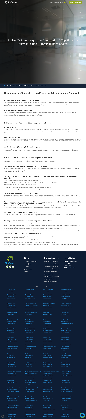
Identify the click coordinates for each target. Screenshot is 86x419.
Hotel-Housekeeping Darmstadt (47, 366)
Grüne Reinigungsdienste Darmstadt (66, 355)
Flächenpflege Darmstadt (64, 328)
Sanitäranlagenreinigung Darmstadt (30, 412)
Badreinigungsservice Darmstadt (29, 296)
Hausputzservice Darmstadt (11, 364)
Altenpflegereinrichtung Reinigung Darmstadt (67, 289)
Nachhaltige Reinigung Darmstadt (47, 389)
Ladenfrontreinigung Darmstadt (65, 384)
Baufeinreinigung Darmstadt (47, 298)
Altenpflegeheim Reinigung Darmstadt (48, 289)
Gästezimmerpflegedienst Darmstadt (12, 339)
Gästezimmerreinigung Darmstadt (29, 339)
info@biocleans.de (71, 267)
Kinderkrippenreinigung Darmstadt (11, 375)
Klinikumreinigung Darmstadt (47, 380)
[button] (2, 416)
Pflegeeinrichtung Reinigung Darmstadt (66, 396)
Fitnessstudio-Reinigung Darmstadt (47, 328)
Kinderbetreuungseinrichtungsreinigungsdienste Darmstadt (33, 371)
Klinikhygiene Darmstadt (64, 378)
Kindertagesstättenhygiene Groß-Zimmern (66, 375)
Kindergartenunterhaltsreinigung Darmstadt (31, 373)
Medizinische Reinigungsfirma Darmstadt (12, 389)
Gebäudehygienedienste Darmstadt (12, 341)
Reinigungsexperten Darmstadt (47, 405)
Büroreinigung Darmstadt (28, 314)
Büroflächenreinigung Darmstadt (29, 310)
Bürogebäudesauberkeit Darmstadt (12, 312)
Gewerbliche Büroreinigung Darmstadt (12, 348)
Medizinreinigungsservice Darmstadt (30, 389)
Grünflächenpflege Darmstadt (11, 357)
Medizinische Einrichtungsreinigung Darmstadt (13, 387)
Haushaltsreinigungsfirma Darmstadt (12, 362)
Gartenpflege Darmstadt (10, 337)
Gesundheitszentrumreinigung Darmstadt (30, 346)
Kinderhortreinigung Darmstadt (65, 373)
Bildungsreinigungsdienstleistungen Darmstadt (31, 305)
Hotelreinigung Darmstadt (64, 366)
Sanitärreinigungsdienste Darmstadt (30, 414)
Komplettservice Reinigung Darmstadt (12, 382)
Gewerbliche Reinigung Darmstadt (29, 348)
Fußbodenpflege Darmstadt (29, 332)
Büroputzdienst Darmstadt (10, 314)
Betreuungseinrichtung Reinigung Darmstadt (49, 303)
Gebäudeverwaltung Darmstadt (11, 344)
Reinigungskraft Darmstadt (46, 407)
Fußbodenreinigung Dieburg (65, 332)
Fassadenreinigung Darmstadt (47, 321)
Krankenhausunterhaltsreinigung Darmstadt (13, 384)
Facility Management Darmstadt (11, 321)
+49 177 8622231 (71, 268)
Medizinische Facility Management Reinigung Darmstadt (32, 387)
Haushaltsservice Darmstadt (47, 362)
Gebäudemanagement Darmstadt (47, 341)
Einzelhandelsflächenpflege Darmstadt (66, 316)
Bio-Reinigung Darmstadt (46, 305)
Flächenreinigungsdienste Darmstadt (30, 330)
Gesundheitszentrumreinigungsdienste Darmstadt (49, 346)
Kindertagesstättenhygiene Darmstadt (48, 375)
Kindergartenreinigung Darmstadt (11, 373)
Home (51, 2)
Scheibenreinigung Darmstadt (65, 416)
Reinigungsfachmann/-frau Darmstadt (12, 407)
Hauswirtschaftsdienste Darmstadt (65, 364)
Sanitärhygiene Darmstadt (46, 412)
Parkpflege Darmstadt (46, 396)
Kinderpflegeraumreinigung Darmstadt (30, 375)
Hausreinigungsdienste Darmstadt (47, 364)
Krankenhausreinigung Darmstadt (65, 382)
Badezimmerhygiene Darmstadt (47, 294)
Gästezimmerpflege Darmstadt (65, 337)
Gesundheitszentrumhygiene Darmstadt (12, 346)
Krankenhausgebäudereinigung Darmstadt (30, 382)
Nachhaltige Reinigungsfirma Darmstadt (66, 389)
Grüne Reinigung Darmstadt (47, 355)
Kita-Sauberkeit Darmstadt (10, 378)
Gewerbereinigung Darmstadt (65, 346)
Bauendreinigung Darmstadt (11, 298)
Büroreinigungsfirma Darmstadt (65, 314)
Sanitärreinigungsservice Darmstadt (48, 414)
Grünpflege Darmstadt (28, 357)
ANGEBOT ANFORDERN (75, 2)
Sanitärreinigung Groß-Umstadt (11, 414)
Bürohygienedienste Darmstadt (65, 312)
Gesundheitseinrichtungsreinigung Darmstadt (67, 344)
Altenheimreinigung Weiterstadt (29, 289)
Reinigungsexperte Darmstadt (29, 405)
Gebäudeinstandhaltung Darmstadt (29, 341)
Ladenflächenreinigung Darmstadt (47, 384)
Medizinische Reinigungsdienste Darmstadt (67, 387)
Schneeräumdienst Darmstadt (47, 418)
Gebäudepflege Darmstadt (64, 341)
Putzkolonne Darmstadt (46, 400)
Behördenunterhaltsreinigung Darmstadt (30, 303)
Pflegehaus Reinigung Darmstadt (11, 398)
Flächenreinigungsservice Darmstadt (66, 330)
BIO (65, 2)
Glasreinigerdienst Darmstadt (47, 350)
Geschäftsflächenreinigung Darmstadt (30, 344)
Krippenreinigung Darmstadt (29, 384)
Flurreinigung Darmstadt (10, 332)
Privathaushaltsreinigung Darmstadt (12, 400)
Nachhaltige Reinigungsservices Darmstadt (13, 391)
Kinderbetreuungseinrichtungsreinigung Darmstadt (14, 371)
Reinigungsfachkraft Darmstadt (65, 405)
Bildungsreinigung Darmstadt (11, 305)
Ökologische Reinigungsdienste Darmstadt (13, 396)
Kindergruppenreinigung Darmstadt (47, 373)
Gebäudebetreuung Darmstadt (47, 339)
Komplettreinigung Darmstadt (65, 380)
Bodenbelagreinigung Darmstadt (65, 305)
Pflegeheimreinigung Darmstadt (29, 398)
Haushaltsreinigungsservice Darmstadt (30, 362)
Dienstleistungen (57, 2)
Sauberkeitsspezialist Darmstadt (47, 416)
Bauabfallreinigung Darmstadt (47, 296)
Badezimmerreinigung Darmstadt (65, 294)
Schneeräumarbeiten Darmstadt (29, 418)
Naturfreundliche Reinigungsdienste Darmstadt (67, 391)
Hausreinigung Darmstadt (28, 364)
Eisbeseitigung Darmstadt (28, 319)
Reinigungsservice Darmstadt (29, 409)
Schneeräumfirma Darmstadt (65, 418)
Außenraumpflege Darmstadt (29, 294)
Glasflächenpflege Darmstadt (65, 348)
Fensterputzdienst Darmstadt (11, 323)
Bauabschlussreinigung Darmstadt (65, 296)
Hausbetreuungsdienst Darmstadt (47, 357)
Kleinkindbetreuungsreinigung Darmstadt (30, 378)
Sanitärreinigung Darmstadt (64, 412)
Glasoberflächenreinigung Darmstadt (30, 350)
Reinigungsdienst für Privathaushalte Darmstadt (13, 405)
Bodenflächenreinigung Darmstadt (47, 307)
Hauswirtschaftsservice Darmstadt (11, 366)
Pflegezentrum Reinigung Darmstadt (66, 398)
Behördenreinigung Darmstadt (11, 303)
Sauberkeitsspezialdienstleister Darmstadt (30, 416)
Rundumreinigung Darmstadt (11, 412)
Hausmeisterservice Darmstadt (65, 362)
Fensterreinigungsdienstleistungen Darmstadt (67, 323)
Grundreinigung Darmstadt (10, 353)
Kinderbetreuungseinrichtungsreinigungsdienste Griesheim (51, 371)
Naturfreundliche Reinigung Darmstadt (48, 391)
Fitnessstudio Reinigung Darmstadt (30, 328)
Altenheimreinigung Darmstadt (11, 289)
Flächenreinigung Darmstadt (11, 330)
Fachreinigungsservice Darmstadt (65, 319)
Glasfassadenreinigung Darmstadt (47, 348)
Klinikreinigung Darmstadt (10, 380)
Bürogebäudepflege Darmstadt (47, 310)
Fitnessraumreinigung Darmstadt (11, 328)
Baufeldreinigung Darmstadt (64, 298)
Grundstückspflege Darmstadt (29, 355)
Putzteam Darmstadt (63, 400)
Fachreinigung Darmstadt (46, 319)
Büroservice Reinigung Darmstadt (29, 316)
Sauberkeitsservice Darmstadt (65, 414)
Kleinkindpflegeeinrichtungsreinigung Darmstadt (49, 378)
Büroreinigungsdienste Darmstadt (47, 314)
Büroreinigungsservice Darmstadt (11, 316)
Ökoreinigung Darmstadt (28, 396)
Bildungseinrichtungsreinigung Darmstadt (66, 303)
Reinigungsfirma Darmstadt (28, 407)
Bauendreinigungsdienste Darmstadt (30, 298)
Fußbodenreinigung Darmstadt (47, 332)
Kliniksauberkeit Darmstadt (28, 380)
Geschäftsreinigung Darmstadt (47, 344)
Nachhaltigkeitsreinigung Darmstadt (30, 391)
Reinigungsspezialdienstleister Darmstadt (66, 409)
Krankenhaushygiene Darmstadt (47, 382)
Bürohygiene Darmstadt (46, 312)
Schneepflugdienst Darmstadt (11, 418)
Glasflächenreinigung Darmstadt (11, 350)
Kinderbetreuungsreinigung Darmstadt (66, 371)
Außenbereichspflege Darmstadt (11, 294)
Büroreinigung (23, 100)
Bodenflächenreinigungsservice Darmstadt (66, 307)
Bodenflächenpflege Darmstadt (29, 307)
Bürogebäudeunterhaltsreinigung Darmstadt (31, 312)
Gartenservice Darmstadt (46, 337)
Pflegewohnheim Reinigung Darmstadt (48, 398)
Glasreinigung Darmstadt (64, 350)
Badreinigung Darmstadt (10, 296)
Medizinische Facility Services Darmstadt (48, 387)
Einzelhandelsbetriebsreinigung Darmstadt (48, 316)
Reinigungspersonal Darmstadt (11, 409)
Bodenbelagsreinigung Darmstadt (11, 307)
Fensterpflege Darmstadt (64, 321)
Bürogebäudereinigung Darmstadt (65, 310)
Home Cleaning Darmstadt (28, 366)
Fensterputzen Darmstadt (28, 323)
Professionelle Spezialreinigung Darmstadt (30, 400)
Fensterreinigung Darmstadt (47, 323)
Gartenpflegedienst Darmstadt (29, 337)
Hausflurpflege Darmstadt (64, 357)
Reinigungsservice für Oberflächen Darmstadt (49, 409)
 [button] (82, 415)
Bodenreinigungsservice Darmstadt (12, 310)
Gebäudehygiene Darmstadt (65, 339)
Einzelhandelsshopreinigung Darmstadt (12, 319)
